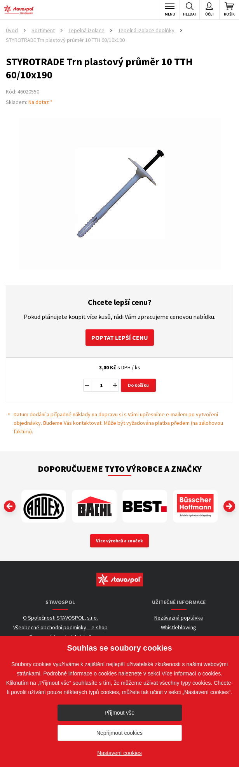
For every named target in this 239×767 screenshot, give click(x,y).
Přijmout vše (119, 713)
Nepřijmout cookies (119, 733)
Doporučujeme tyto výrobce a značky (120, 468)
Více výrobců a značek (119, 541)
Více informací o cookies (191, 673)
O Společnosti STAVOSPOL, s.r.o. (60, 617)
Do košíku (138, 385)
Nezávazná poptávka (178, 617)
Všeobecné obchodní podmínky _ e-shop (60, 627)
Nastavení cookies (119, 753)
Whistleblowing (178, 627)
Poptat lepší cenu (119, 337)
